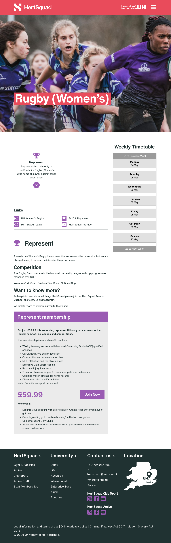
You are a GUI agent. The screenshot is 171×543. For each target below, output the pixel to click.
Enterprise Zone (61, 486)
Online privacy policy (74, 526)
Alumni (55, 492)
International (59, 481)
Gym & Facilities (24, 464)
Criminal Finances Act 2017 (107, 526)
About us (56, 497)
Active (18, 470)
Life (53, 470)
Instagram (48, 300)
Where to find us (97, 479)
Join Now (92, 394)
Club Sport (21, 475)
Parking (92, 485)
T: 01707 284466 (98, 464)
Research (57, 475)
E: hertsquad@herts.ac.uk (102, 472)
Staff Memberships (26, 486)
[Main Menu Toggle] (153, 7)
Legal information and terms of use (36, 526)
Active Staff (21, 481)
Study (54, 464)
